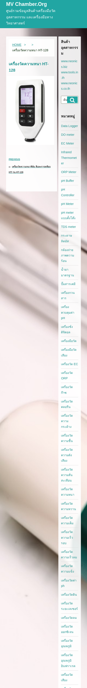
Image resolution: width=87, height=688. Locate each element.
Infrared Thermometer (69, 157)
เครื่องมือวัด (69, 341)
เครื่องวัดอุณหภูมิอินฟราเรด (68, 660)
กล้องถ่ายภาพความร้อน (67, 255)
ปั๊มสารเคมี (68, 284)
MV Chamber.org (26, 4)
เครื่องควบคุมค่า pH (67, 312)
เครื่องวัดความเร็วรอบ (67, 537)
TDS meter (68, 227)
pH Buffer (67, 180)
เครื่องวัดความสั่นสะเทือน (67, 475)
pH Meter (67, 204)
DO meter (67, 134)
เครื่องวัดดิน (69, 594)
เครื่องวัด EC (69, 364)
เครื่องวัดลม (69, 617)
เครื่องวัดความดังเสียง (67, 455)
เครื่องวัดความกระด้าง (67, 421)
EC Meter (67, 143)
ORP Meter (68, 172)
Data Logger (69, 126)
